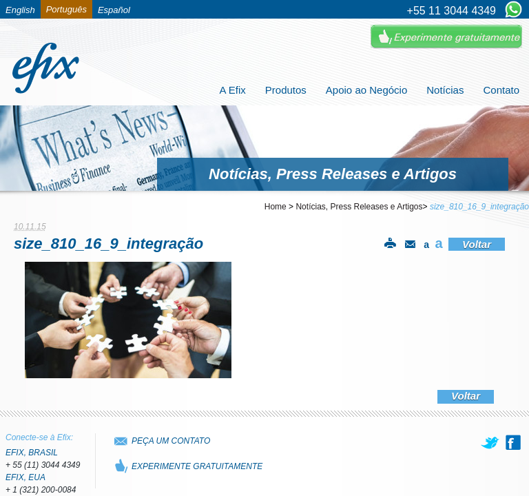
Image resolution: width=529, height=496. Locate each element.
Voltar (476, 244)
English (20, 10)
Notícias (445, 90)
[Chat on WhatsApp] (513, 10)
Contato (501, 90)
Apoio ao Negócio (366, 90)
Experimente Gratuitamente (446, 37)
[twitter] (491, 442)
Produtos (286, 90)
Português (66, 9)
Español (114, 10)
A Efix (232, 90)
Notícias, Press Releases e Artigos (358, 206)
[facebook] (513, 442)
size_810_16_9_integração (479, 206)
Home (275, 206)
